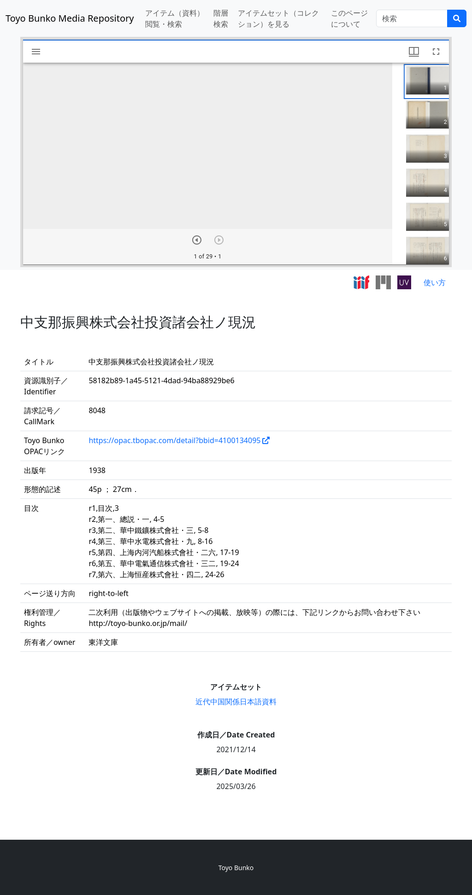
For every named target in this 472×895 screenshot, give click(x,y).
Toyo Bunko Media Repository (70, 18)
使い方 (435, 282)
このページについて (349, 18)
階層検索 (220, 18)
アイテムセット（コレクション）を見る (278, 18)
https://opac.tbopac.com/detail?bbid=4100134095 (174, 440)
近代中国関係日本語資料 (236, 701)
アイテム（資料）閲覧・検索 (174, 18)
